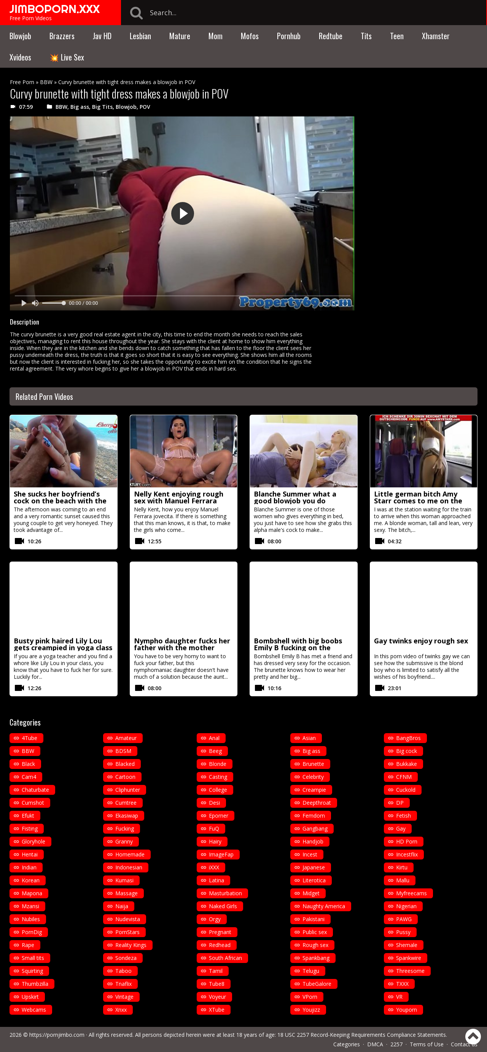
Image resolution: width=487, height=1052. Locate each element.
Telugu (310, 970)
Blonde (217, 763)
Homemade (130, 854)
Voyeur (217, 996)
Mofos (250, 35)
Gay (401, 828)
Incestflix (407, 854)
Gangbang (315, 828)
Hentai (30, 854)
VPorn (309, 996)
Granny (124, 841)
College (218, 789)
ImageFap (221, 854)
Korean (31, 880)
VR (399, 996)
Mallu (402, 880)
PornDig (32, 932)
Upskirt (30, 996)
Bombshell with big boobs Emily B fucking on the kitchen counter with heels (299, 647)
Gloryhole (33, 841)
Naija (121, 906)
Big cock (406, 750)
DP (400, 802)
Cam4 (29, 776)
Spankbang (315, 957)
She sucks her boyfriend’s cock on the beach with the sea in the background (60, 500)
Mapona (32, 893)
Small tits (33, 957)
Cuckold (405, 789)
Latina (216, 880)
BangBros (408, 738)
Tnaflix (123, 983)
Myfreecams (411, 893)
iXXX (214, 867)
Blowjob (20, 35)
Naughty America (323, 906)
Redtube (330, 35)
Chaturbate (35, 789)
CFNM (404, 776)
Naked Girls (223, 906)
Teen (397, 35)
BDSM (123, 750)
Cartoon (125, 776)
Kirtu (401, 867)
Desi (214, 802)
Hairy (215, 841)
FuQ (214, 828)
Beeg (215, 750)
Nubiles (31, 919)
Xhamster (436, 35)
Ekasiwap (126, 815)
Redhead (220, 945)
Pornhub (289, 35)
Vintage (124, 996)
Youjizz (311, 1009)
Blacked (125, 763)
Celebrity (313, 776)
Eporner (218, 815)
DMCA (375, 1044)
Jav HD (102, 35)
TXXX (402, 983)
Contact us (464, 1044)
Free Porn (22, 82)
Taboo (123, 970)
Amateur (126, 738)
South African (225, 957)
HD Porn (406, 841)
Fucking (124, 828)
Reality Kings (130, 945)
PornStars (127, 932)
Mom (215, 35)
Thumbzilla (35, 983)
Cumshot (33, 802)
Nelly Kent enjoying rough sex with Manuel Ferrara (178, 497)
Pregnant (220, 932)
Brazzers (62, 35)
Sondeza (126, 957)
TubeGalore (316, 983)
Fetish (403, 815)
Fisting (30, 828)
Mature (179, 35)
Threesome (410, 970)
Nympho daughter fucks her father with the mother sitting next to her (182, 647)
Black (28, 763)
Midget (311, 893)
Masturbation (225, 893)
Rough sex (315, 945)
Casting (218, 776)
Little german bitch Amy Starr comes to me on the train (418, 500)
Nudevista (127, 919)
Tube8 (216, 983)
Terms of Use (427, 1044)
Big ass (79, 106)
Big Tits (102, 106)
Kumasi (124, 880)
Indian (29, 867)
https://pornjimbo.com (56, 1034)
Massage (126, 893)
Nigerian (406, 906)
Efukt (28, 815)
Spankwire (408, 957)
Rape (28, 945)
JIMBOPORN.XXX (55, 8)
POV (145, 106)
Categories (346, 1044)
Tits (366, 35)
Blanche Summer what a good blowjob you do (295, 497)
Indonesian (128, 867)
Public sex (314, 932)
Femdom (313, 815)
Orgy (215, 919)
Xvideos (20, 57)
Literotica (314, 880)
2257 (396, 1044)
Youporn (406, 1009)
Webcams (34, 1009)
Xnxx (121, 1009)
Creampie (314, 789)
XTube (216, 1009)
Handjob (312, 841)
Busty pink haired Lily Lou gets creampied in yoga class (63, 644)
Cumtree (126, 802)
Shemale (406, 945)
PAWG (404, 919)
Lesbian (140, 35)
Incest (309, 854)
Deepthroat (316, 802)
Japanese (313, 867)
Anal (214, 738)
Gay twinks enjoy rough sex (421, 640)
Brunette (313, 763)
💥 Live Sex (66, 57)
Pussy (403, 932)
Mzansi (30, 906)
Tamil (216, 970)
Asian (309, 738)
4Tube (29, 738)
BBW (46, 82)
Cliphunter (127, 789)
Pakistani (313, 919)
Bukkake (406, 763)
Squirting (32, 970)
